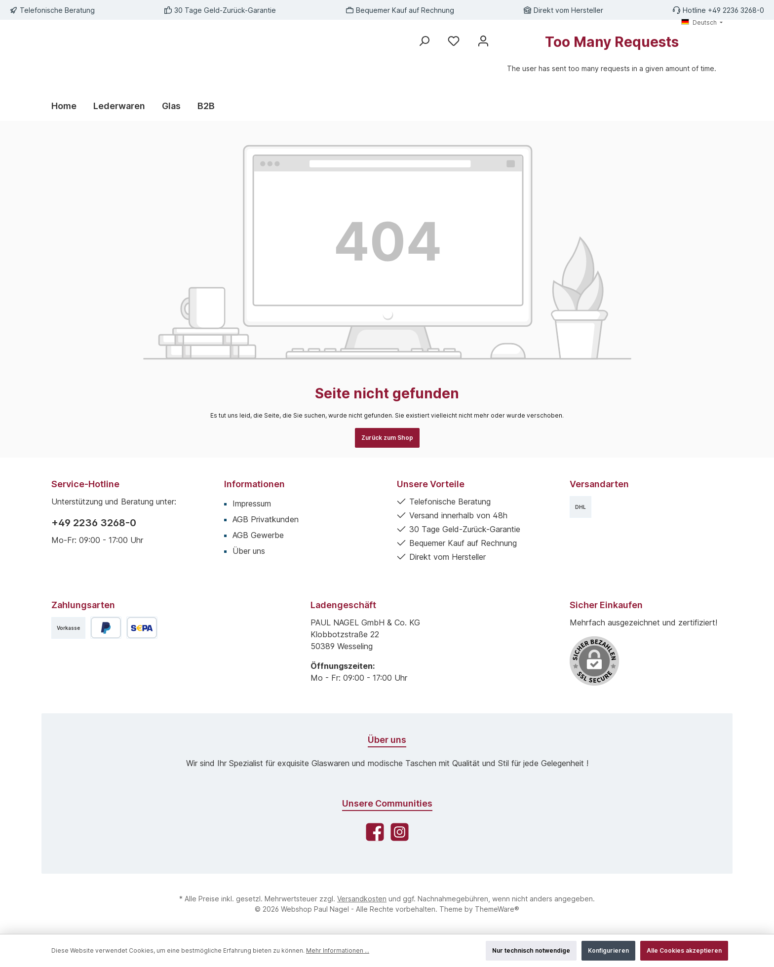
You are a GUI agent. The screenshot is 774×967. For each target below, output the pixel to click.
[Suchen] (424, 41)
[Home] (68, 106)
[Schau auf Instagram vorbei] (399, 832)
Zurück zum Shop (387, 437)
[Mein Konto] (483, 41)
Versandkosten (362, 898)
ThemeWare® (497, 909)
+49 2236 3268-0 (93, 523)
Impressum (251, 503)
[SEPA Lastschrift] (141, 628)
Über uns (248, 551)
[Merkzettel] (453, 41)
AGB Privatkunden (265, 519)
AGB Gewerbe (258, 535)
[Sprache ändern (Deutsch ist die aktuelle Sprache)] (702, 22)
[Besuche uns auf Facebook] (375, 832)
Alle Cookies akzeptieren (684, 950)
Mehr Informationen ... (337, 950)
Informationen (254, 484)
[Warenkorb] (612, 58)
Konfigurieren (608, 950)
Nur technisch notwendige (531, 950)
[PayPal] (105, 628)
